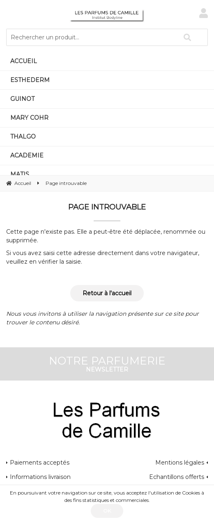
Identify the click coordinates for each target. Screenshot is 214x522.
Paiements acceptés (39, 462)
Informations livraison (40, 477)
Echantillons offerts (176, 477)
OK (107, 511)
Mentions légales (179, 462)
